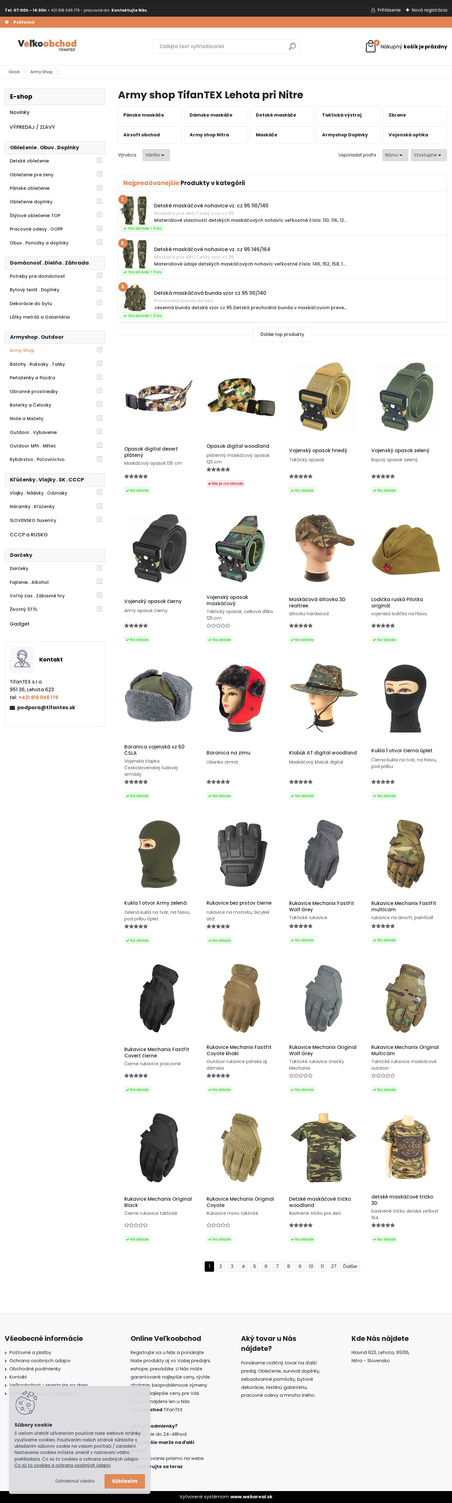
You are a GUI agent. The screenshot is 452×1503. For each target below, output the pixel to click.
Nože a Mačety (26, 418)
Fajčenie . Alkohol (29, 582)
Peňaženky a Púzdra (32, 378)
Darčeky (19, 568)
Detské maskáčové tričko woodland (320, 1202)
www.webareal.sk (251, 1497)
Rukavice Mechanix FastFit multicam (403, 906)
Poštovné (24, 22)
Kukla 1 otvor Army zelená (155, 903)
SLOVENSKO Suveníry (33, 520)
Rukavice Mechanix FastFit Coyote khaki (239, 1050)
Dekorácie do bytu (31, 303)
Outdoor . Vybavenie (33, 432)
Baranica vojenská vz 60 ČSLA (154, 750)
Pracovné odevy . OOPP (36, 229)
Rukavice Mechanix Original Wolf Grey (323, 1050)
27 (333, 1266)
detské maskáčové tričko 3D (402, 1200)
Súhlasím (124, 1481)
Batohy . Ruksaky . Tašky (37, 364)
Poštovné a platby (30, 1352)
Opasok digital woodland (238, 446)
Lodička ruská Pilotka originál (397, 602)
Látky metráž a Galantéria (40, 317)
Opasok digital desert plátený (151, 452)
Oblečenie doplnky (31, 202)
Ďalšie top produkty (282, 334)
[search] (292, 49)
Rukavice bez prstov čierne (239, 903)
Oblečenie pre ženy (31, 175)
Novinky (20, 112)
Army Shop (41, 72)
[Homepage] (6, 22)
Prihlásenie (389, 10)
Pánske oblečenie (30, 188)
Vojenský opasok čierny (153, 601)
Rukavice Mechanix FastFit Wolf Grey (321, 906)
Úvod (14, 72)
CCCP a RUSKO (29, 534)
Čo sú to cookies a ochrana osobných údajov (62, 1465)
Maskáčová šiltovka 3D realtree (317, 602)
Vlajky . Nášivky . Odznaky (38, 493)
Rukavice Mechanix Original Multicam (405, 1050)
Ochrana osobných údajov (40, 1361)
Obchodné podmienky (35, 1369)
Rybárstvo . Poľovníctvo (37, 459)
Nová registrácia (429, 10)
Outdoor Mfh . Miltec (33, 446)
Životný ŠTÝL (23, 609)
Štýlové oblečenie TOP (35, 215)
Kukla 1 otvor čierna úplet (402, 751)
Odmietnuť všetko (74, 1481)
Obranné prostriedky (34, 391)
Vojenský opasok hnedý (318, 450)
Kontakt (18, 1377)
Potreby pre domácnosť (37, 276)
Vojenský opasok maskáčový (227, 600)
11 (322, 1266)
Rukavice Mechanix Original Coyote (240, 1202)
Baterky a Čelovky (30, 405)
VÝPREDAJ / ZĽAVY (32, 127)
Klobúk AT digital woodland (323, 753)
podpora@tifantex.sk (46, 707)
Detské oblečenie (29, 161)
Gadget (20, 624)
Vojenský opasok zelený (400, 450)
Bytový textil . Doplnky (34, 290)
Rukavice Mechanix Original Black (158, 1202)
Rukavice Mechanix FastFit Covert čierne (156, 1052)
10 (311, 1266)
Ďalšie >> (350, 1266)
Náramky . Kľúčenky (32, 506)
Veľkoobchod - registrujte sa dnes (48, 1385)
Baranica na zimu (228, 753)
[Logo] (48, 46)
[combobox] (395, 155)
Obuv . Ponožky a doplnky (39, 243)
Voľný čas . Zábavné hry (37, 596)
